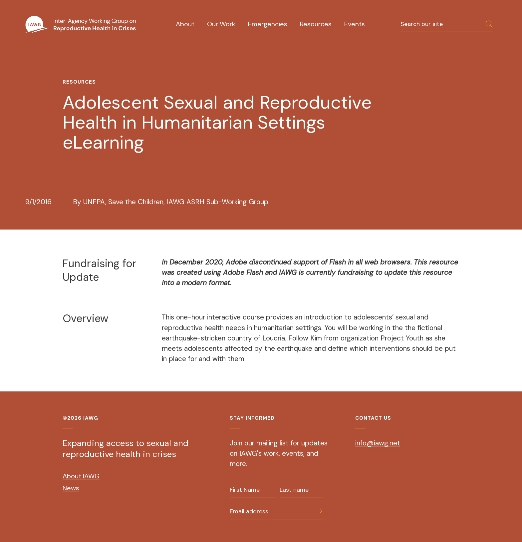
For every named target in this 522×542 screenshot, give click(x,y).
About (185, 24)
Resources (316, 24)
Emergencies (267, 24)
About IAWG (81, 476)
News (71, 488)
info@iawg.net (377, 442)
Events (354, 24)
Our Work (221, 24)
